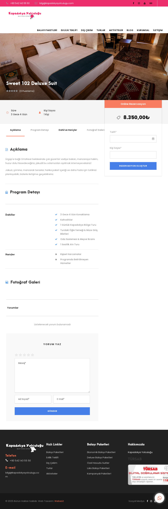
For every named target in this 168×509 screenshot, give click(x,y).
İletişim (158, 30)
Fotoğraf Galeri (96, 130)
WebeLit (59, 501)
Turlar (101, 30)
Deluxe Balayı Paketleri (99, 457)
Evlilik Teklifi (69, 30)
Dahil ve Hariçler (68, 130)
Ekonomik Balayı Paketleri (101, 452)
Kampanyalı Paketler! (99, 473)
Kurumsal (143, 30)
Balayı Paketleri (47, 30)
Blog (130, 30)
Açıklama (15, 130)
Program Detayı (40, 130)
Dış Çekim (87, 30)
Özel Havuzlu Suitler (98, 462)
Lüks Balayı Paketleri (98, 468)
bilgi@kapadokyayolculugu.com (56, 3)
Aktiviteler (116, 30)
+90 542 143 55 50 (20, 3)
